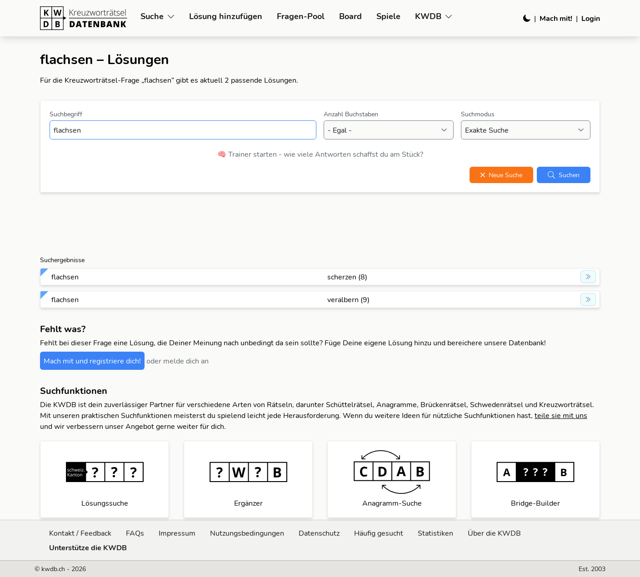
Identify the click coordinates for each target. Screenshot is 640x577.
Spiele (388, 16)
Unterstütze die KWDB (88, 547)
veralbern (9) (348, 299)
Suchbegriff (66, 114)
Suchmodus (478, 114)
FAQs (135, 532)
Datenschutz (319, 532)
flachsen (65, 276)
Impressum (177, 532)
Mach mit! (556, 18)
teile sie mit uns (561, 415)
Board (350, 16)
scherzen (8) (347, 276)
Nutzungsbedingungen (247, 532)
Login (590, 18)
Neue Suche (501, 175)
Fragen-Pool (301, 16)
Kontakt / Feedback (80, 532)
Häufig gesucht (378, 532)
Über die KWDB (494, 532)
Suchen (564, 175)
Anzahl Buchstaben (351, 114)
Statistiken (435, 532)
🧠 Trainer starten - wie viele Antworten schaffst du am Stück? (320, 154)
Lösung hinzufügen (225, 16)
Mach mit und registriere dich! (92, 360)
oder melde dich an (177, 360)
